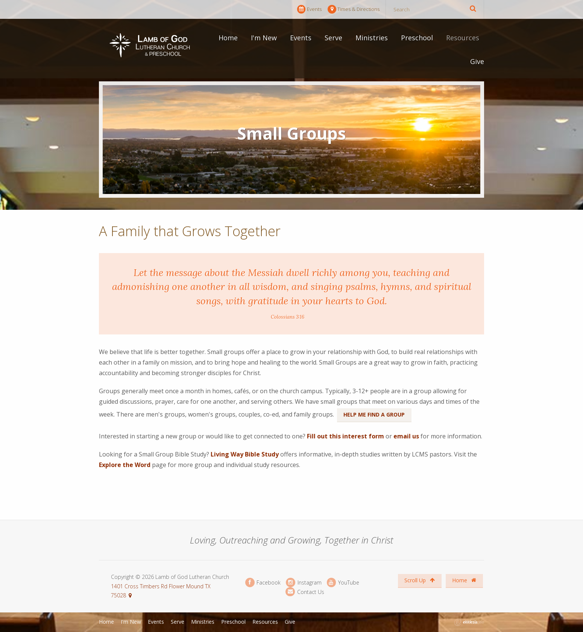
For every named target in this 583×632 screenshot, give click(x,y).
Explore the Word (124, 465)
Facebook (263, 582)
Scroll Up (419, 580)
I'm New (264, 37)
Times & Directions (354, 9)
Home (228, 37)
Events (309, 9)
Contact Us (304, 592)
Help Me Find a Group (374, 414)
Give (477, 61)
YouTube (343, 582)
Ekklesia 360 (469, 622)
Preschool (417, 37)
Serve (333, 37)
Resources (462, 37)
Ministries (371, 37)
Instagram (303, 582)
